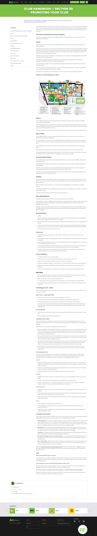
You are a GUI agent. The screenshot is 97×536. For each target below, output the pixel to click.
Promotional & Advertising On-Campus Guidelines (21, 31)
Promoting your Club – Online (17, 60)
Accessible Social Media (15, 63)
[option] (19, 510)
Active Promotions (14, 50)
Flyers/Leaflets (13, 41)
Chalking (12, 45)
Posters (12, 33)
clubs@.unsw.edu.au (17, 489)
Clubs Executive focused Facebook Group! (52, 446)
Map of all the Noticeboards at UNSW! (18, 36)
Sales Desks (13, 58)
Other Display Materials (15, 48)
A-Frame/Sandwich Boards (16, 43)
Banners (12, 38)
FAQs (11, 65)
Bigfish (19, 523)
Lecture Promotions (14, 55)
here (78, 446)
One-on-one (13, 53)
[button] (7, 510)
